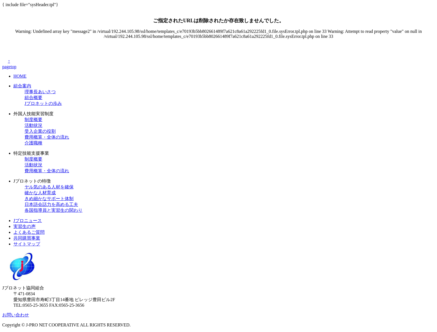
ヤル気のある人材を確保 (49, 187)
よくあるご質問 (29, 232)
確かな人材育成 (40, 192)
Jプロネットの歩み (43, 103)
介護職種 (33, 143)
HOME (19, 76)
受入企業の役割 (40, 131)
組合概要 (33, 97)
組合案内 (22, 85)
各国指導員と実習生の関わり (53, 210)
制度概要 (33, 119)
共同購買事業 (26, 238)
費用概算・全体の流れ (47, 137)
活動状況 (33, 125)
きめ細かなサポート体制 (49, 198)
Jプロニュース (27, 220)
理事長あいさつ (40, 91)
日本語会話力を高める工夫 (51, 204)
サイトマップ (26, 244)
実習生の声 (24, 226)
